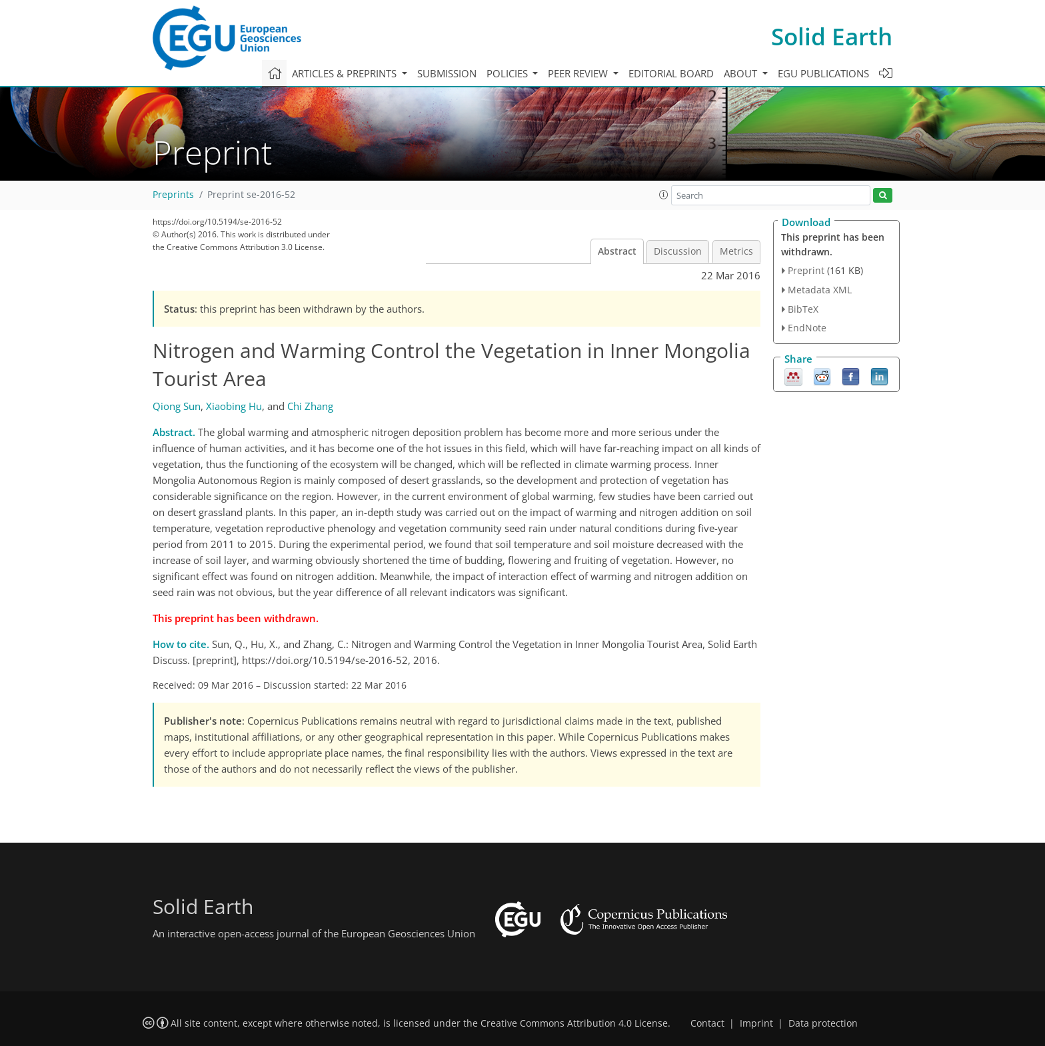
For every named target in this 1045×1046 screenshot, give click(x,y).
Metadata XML (820, 289)
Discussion (678, 251)
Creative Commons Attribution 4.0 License (574, 1023)
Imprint (756, 1023)
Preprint (806, 270)
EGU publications (823, 73)
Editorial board (671, 73)
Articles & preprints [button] (345, 73)
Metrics (736, 251)
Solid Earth (831, 36)
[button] (663, 195)
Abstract (617, 251)
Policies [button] (508, 73)
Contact (707, 1023)
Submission (447, 73)
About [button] (742, 73)
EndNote (807, 327)
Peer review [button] (579, 73)
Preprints (173, 195)
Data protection (823, 1023)
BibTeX (803, 309)
